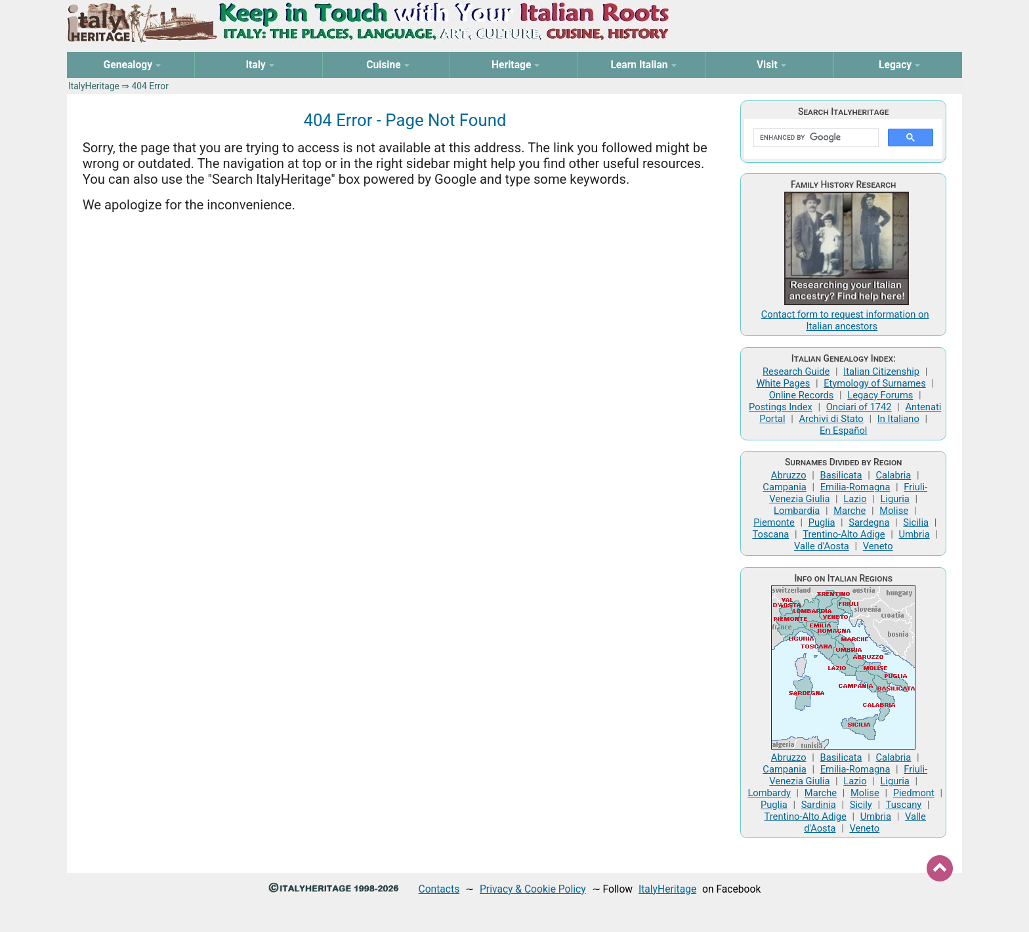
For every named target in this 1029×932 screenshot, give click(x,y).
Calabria (893, 475)
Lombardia (797, 511)
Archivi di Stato (831, 419)
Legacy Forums (880, 395)
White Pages (783, 383)
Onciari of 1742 (859, 407)
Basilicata (841, 475)
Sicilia (916, 522)
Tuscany (904, 805)
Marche (849, 511)
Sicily (861, 805)
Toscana (770, 534)
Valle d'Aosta (821, 546)
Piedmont (913, 793)
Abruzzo (789, 475)
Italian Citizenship (881, 371)
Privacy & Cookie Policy (533, 889)
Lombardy (769, 793)
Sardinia (818, 805)
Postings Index (780, 407)
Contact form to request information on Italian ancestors (845, 320)
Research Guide (796, 371)
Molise (893, 511)
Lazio (854, 499)
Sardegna (869, 522)
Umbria (913, 534)
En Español (843, 430)
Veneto (878, 546)
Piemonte (774, 522)
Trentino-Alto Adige (844, 534)
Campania (784, 487)
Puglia (821, 522)
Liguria (894, 499)
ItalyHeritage (93, 86)
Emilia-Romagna (855, 487)
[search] (815, 138)
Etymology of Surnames (875, 383)
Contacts (439, 889)
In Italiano (898, 419)
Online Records (801, 395)
